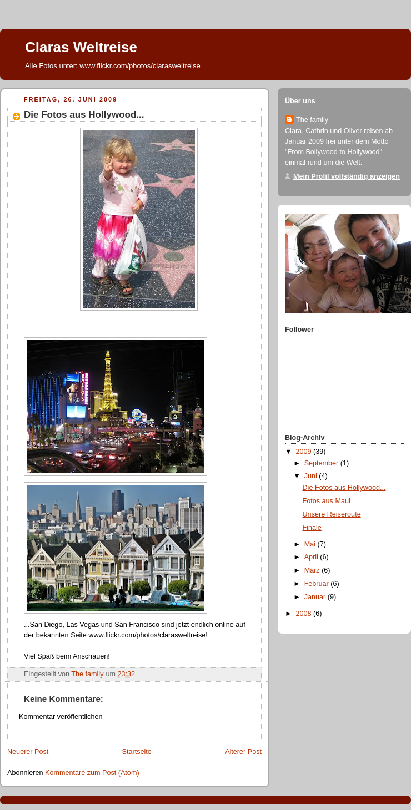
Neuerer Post (27, 752)
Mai (311, 544)
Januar (316, 597)
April (312, 557)
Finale (312, 527)
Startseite (137, 752)
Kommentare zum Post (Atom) (92, 773)
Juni (311, 476)
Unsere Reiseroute (332, 514)
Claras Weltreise (81, 47)
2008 (305, 613)
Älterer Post (243, 752)
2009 (305, 451)
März (313, 570)
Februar (317, 584)
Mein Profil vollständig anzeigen (346, 176)
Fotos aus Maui (326, 501)
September (322, 463)
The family (312, 120)
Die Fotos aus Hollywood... (344, 488)
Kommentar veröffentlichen (60, 717)
